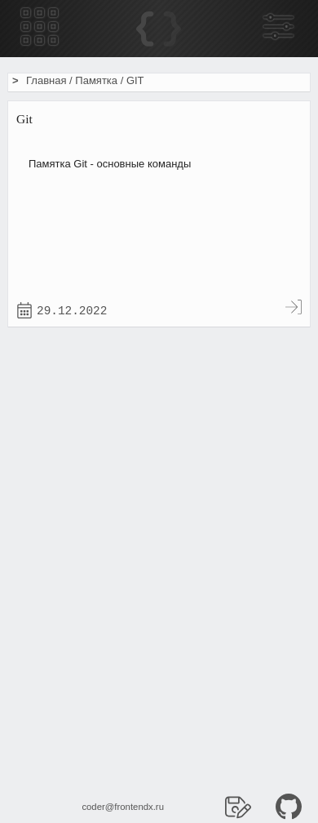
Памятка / (100, 80)
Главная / (50, 80)
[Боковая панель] (278, 28)
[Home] (159, 29)
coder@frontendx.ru (123, 807)
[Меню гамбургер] (39, 28)
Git (24, 119)
